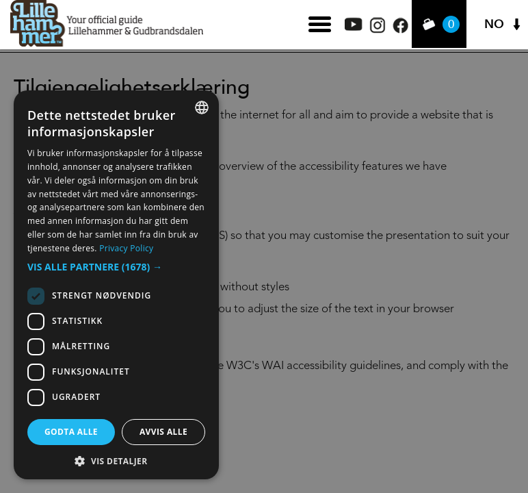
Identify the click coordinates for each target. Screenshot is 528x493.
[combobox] (202, 107)
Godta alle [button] (71, 432)
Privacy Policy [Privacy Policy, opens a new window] (126, 248)
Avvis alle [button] (163, 432)
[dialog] (116, 284)
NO (493, 24)
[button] (116, 267)
